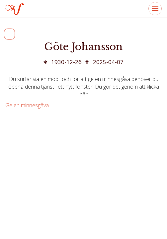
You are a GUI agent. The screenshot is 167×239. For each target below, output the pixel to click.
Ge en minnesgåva (27, 105)
